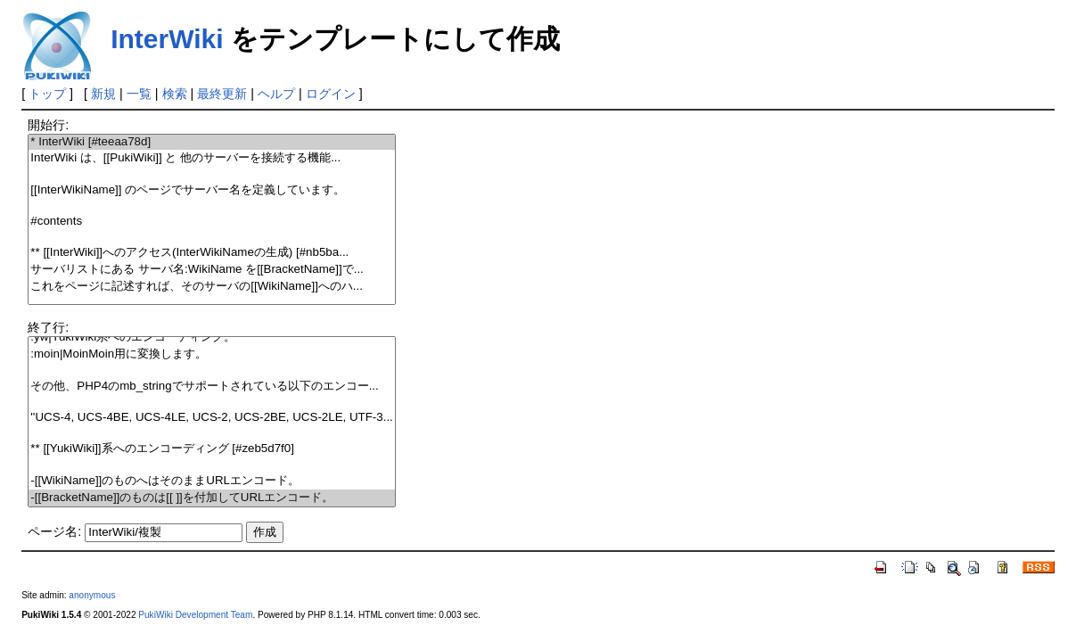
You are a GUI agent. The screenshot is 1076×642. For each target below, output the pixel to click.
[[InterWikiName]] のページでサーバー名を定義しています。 (212, 190)
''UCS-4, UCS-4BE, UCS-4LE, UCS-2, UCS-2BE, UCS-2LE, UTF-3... (212, 417)
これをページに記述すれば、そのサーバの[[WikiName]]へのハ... (212, 286)
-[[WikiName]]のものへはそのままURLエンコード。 (212, 481)
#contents (212, 221)
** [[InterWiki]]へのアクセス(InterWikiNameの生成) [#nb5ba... (212, 252)
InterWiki (167, 39)
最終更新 (222, 93)
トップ (47, 93)
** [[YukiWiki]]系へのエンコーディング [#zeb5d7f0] (212, 448)
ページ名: (54, 531)
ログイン (331, 93)
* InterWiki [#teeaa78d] (212, 142)
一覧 (139, 93)
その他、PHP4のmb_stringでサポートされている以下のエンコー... (212, 386)
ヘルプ (276, 93)
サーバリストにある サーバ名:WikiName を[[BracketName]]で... (212, 269)
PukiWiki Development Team (195, 615)
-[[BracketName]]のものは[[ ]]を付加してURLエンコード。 (212, 498)
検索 (174, 93)
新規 (103, 93)
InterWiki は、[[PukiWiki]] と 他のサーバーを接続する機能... (212, 158)
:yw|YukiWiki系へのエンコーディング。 (212, 337)
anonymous (92, 595)
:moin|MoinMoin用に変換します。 (212, 354)
